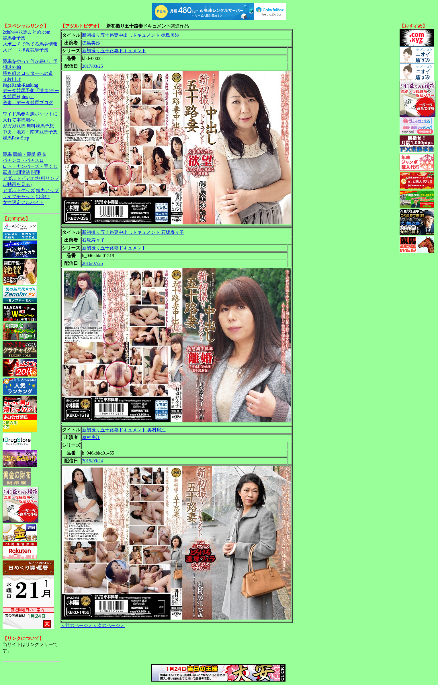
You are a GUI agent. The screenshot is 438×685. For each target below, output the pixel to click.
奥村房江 (91, 437)
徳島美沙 (91, 42)
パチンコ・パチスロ (23, 160)
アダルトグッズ (19, 190)
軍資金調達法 (16, 172)
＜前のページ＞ (76, 625)
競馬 (7, 154)
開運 (35, 172)
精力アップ (47, 190)
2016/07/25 (92, 263)
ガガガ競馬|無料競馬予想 (28, 125)
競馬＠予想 (14, 38)
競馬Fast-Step (16, 137)
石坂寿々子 (93, 240)
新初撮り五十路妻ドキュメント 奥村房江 (124, 429)
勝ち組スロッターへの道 (28, 73)
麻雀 (41, 154)
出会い (43, 196)
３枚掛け (12, 79)
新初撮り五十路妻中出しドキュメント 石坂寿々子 (133, 232)
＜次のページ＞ (109, 625)
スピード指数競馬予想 (25, 50)
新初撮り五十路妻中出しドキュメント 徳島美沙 (130, 35)
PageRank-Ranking (20, 85)
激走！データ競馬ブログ (28, 102)
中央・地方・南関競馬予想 (30, 131)
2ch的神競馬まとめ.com (26, 32)
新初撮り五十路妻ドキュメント (114, 50)
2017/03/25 (92, 66)
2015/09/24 (92, 460)
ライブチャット (19, 196)
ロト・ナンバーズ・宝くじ (30, 166)
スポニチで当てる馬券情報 (30, 44)
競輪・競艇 (24, 154)
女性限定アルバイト (23, 202)
